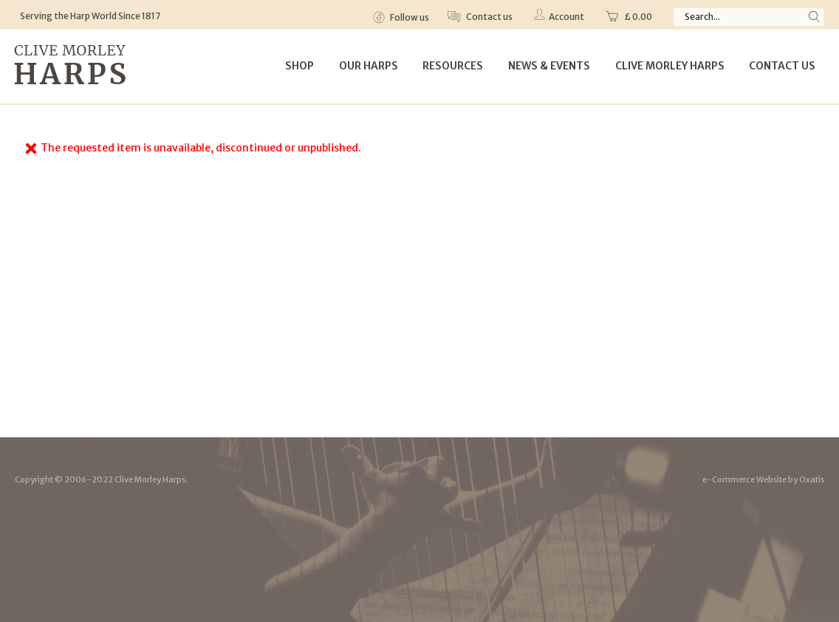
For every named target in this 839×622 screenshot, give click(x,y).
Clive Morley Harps (670, 65)
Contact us (489, 16)
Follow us (408, 17)
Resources (452, 65)
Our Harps (368, 65)
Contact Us (782, 65)
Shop (299, 65)
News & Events (549, 65)
